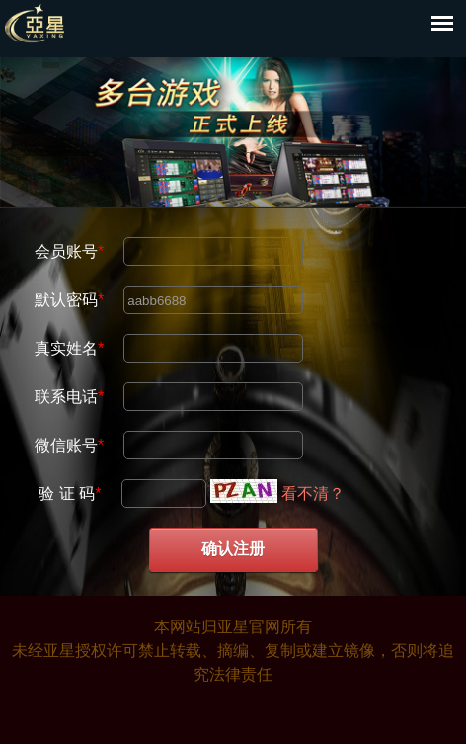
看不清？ (313, 493)
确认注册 (233, 548)
